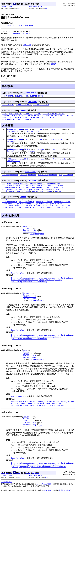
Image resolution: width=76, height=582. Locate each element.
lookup (37, 215)
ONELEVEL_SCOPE (21, 97)
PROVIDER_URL (34, 118)
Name (26, 133)
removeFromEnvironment (27, 217)
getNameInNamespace (25, 213)
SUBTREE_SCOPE (36, 97)
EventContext (28, 25)
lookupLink (54, 215)
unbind (57, 217)
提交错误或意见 (6, 503)
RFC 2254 (27, 45)
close (32, 208)
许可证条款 (47, 511)
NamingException (37, 245)
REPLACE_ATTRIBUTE (41, 106)
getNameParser (42, 213)
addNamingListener (15, 133)
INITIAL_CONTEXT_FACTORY (53, 115)
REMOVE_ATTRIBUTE (23, 106)
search (4, 199)
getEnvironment (8, 213)
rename (41, 217)
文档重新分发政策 (65, 511)
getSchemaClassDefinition (13, 195)
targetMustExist (66, 181)
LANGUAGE (5, 118)
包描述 (53, 65)
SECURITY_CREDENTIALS (11, 120)
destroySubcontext (44, 210)
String (39, 133)
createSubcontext (20, 190)
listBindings (13, 215)
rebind (56, 197)
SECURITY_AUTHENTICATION (62, 118)
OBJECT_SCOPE (7, 97)
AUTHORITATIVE (15, 115)
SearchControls (13, 135)
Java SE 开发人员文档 (44, 505)
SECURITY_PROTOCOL (50, 120)
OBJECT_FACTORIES (18, 118)
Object (54, 133)
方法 (19, 8)
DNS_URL (37, 115)
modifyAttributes (58, 195)
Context (9, 25)
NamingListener (33, 135)
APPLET (4, 115)
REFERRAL (45, 118)
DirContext (17, 25)
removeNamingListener (47, 181)
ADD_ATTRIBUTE (8, 106)
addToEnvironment (9, 208)
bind (3, 190)
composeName (42, 208)
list (66, 213)
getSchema (48, 192)
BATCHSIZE (27, 115)
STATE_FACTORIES (9, 122)
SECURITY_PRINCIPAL (31, 120)
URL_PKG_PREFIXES (25, 122)
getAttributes (53, 190)
